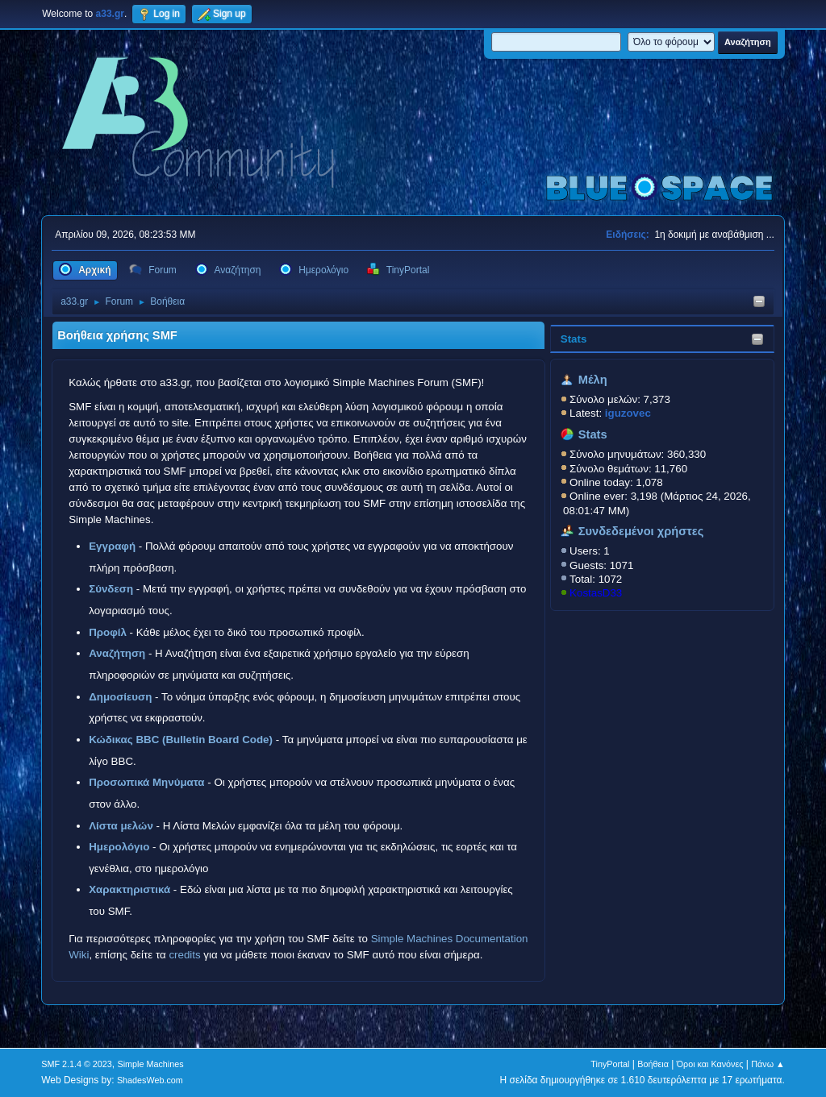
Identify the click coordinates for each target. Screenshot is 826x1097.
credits (184, 955)
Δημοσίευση (120, 697)
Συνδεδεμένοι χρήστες (641, 531)
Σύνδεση (111, 589)
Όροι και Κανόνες (710, 1064)
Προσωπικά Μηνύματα (146, 782)
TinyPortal (609, 1064)
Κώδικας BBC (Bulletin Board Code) (181, 739)
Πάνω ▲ (768, 1064)
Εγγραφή (112, 546)
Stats (574, 339)
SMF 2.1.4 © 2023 (76, 1064)
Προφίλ (108, 632)
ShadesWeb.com (150, 1080)
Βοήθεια (653, 1064)
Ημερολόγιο (119, 847)
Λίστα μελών (121, 826)
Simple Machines (151, 1064)
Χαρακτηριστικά (129, 889)
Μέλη (592, 379)
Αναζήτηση (117, 653)
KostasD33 (595, 593)
